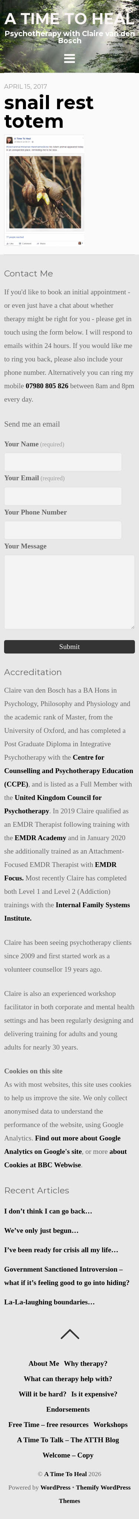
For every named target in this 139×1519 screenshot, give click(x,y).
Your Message (25, 546)
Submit (69, 647)
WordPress (55, 1487)
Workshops (110, 1424)
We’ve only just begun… (41, 1230)
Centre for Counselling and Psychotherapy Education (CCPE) (68, 770)
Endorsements (68, 1409)
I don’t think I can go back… (48, 1211)
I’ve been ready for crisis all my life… (61, 1250)
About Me (44, 1363)
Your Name (34, 444)
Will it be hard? (42, 1394)
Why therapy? (85, 1363)
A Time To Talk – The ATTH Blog (68, 1440)
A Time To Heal (65, 1474)
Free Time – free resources (49, 1424)
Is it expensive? (94, 1394)
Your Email (34, 478)
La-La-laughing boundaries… (49, 1302)
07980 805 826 (47, 386)
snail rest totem (49, 112)
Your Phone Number (35, 512)
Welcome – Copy (68, 1455)
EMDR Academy (40, 838)
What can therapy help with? (68, 1379)
